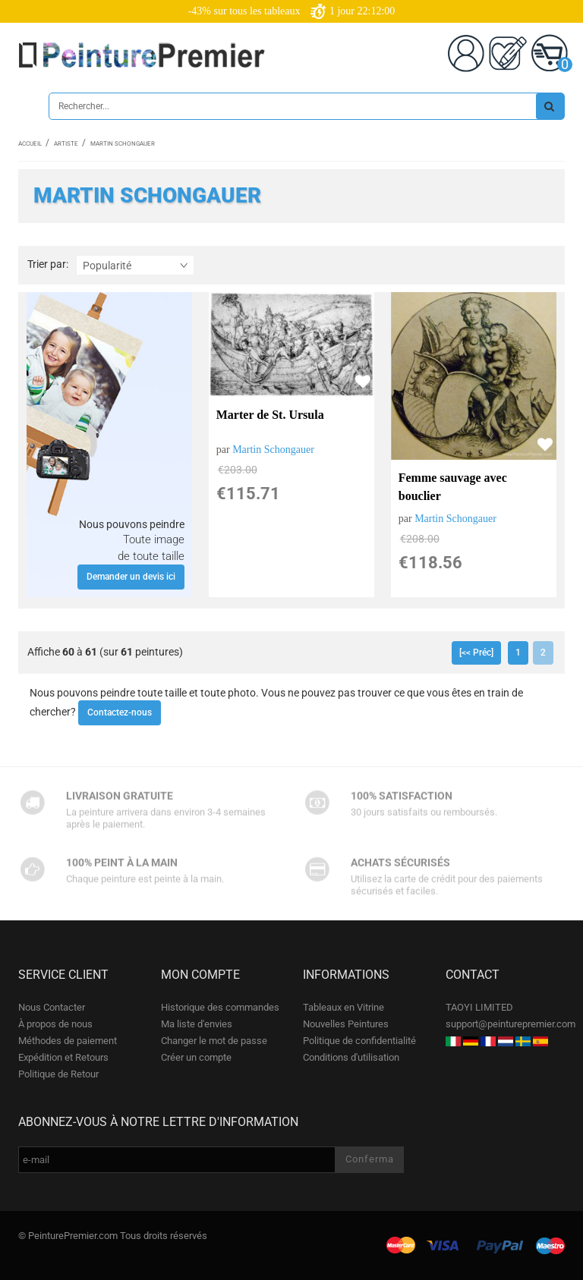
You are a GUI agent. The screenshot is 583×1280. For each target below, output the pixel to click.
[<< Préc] (476, 652)
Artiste (66, 143)
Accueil (30, 143)
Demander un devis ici (131, 576)
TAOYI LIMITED (479, 1007)
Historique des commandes (220, 1007)
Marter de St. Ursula (270, 414)
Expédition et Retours (63, 1057)
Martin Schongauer (273, 449)
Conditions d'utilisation (351, 1057)
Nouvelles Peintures (346, 1024)
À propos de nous (55, 1024)
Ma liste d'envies (196, 1024)
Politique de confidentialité (359, 1040)
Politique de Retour (58, 1074)
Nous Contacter (51, 1007)
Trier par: (47, 264)
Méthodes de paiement (67, 1040)
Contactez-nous (119, 712)
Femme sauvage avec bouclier (453, 486)
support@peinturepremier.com (510, 1024)
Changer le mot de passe (214, 1040)
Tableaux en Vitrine (343, 1007)
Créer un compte (196, 1057)
